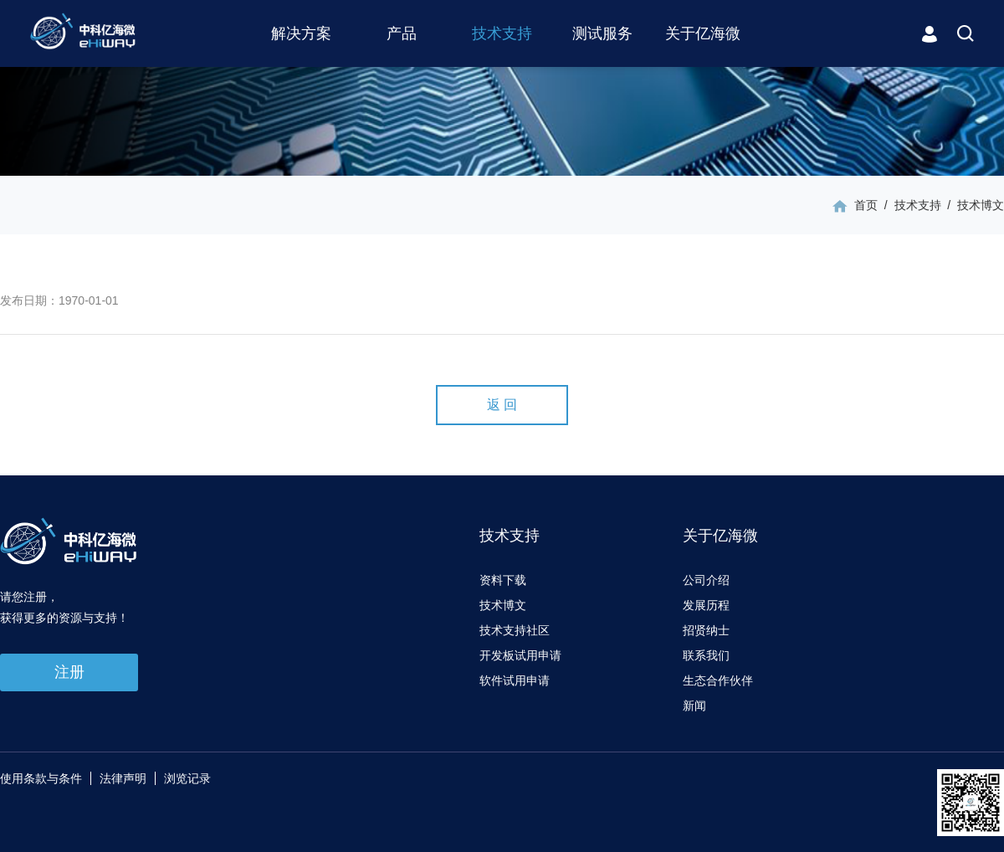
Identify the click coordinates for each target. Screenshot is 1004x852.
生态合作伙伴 (718, 680)
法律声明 (123, 778)
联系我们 (706, 655)
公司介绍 (706, 580)
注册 (69, 672)
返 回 (502, 405)
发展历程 (706, 605)
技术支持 (502, 33)
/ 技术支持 (909, 205)
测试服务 (602, 33)
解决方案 (301, 33)
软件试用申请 (514, 680)
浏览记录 (187, 778)
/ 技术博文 (972, 205)
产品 (402, 33)
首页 (866, 205)
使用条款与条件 (41, 778)
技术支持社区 (514, 630)
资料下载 (502, 580)
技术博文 (502, 605)
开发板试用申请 (520, 655)
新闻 (694, 705)
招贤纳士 (706, 630)
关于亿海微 (702, 33)
